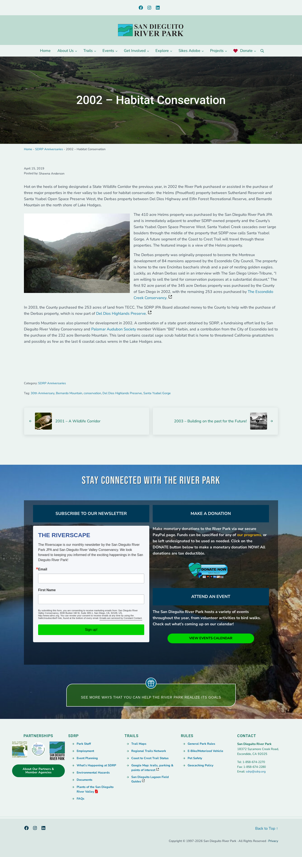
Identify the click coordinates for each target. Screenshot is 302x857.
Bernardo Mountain (69, 394)
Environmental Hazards (93, 773)
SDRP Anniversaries (49, 150)
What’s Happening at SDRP (96, 766)
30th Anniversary (42, 394)
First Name (47, 590)
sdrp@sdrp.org (256, 772)
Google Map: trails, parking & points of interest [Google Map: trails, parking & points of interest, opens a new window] (152, 768)
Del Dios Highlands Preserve (122, 394)
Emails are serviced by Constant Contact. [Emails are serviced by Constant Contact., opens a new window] (121, 618)
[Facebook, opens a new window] (140, 7)
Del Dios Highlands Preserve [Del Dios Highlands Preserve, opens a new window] (121, 315)
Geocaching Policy (201, 766)
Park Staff (84, 744)
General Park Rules (201, 744)
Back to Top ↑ (266, 828)
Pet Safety (195, 758)
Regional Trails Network (148, 751)
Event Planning (87, 758)
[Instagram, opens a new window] (149, 7)
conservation (92, 394)
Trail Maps (138, 744)
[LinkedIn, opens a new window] (157, 7)
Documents (85, 780)
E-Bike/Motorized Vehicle (206, 751)
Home (28, 150)
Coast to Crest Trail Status (150, 758)
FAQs (80, 798)
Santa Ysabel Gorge (157, 394)
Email (42, 569)
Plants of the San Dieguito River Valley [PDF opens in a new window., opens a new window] (95, 789)
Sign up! (91, 630)
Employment (86, 751)
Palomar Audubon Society (113, 330)
